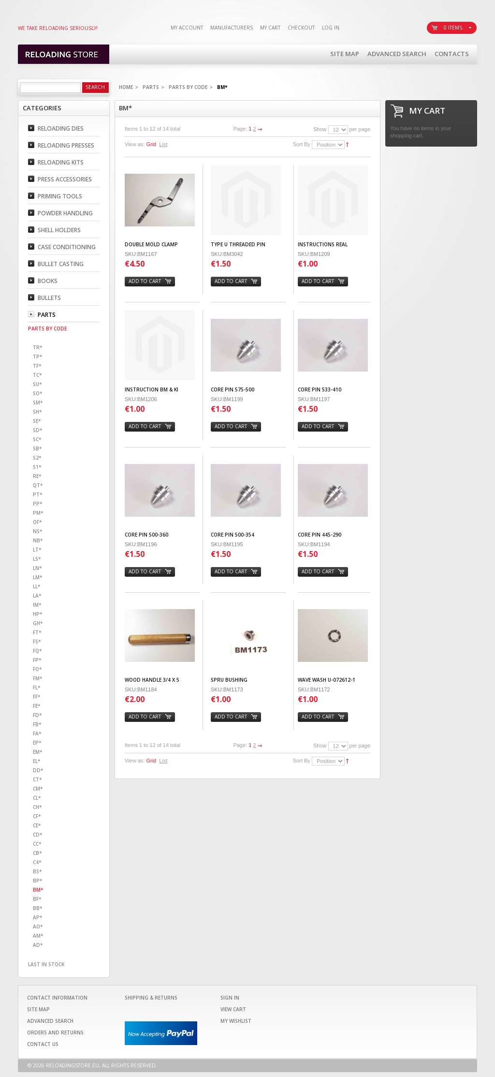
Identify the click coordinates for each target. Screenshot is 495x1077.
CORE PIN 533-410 (319, 389)
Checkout (301, 27)
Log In (330, 27)
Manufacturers (231, 27)
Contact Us (42, 1044)
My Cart (270, 27)
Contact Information (57, 997)
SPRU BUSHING (229, 679)
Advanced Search (396, 53)
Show (320, 129)
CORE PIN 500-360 (146, 534)
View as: (135, 144)
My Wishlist (235, 1020)
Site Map (344, 53)
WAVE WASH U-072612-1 (326, 679)
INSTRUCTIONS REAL (323, 244)
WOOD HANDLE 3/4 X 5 (152, 679)
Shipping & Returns (151, 997)
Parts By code (188, 87)
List (163, 144)
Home (126, 87)
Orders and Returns (55, 1032)
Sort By (301, 144)
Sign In (229, 997)
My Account (187, 27)
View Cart (233, 1009)
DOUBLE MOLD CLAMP (151, 244)
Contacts (452, 53)
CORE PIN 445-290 (319, 534)
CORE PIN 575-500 (232, 389)
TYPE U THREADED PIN (238, 244)
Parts (151, 87)
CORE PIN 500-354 (232, 534)
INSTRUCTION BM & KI (151, 389)
